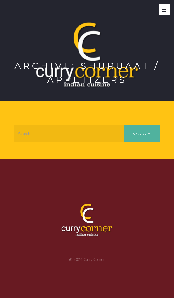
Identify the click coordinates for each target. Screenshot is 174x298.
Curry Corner (94, 259)
